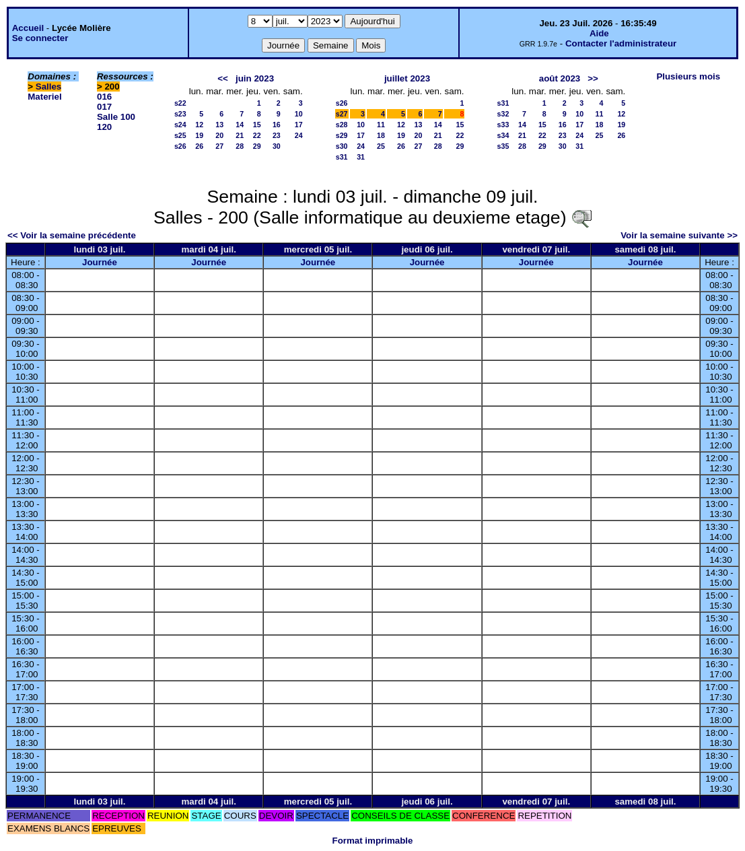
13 (219, 125)
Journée (99, 262)
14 (240, 125)
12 (199, 125)
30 (277, 146)
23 (277, 135)
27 (219, 146)
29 (257, 146)
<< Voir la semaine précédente (71, 235)
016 (104, 97)
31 (361, 157)
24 (299, 135)
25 (381, 146)
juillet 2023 (407, 78)
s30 (342, 146)
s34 (503, 135)
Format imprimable (372, 841)
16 (277, 125)
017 (104, 107)
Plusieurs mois (688, 76)
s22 (180, 103)
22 (257, 135)
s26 (180, 146)
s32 (503, 114)
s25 (180, 135)
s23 (180, 114)
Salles (49, 86)
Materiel (44, 97)
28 (240, 146)
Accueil (28, 28)
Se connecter (40, 38)
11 (381, 125)
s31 (342, 157)
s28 (342, 125)
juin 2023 (255, 78)
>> (593, 78)
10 (299, 114)
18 (381, 135)
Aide (599, 33)
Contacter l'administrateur (620, 43)
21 (240, 135)
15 (257, 125)
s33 (503, 125)
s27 (342, 114)
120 (104, 127)
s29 (342, 135)
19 (199, 135)
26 (199, 146)
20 (219, 135)
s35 (503, 146)
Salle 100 (116, 117)
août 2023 (560, 78)
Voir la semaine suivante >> (679, 235)
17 (299, 125)
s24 (180, 125)
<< (222, 78)
